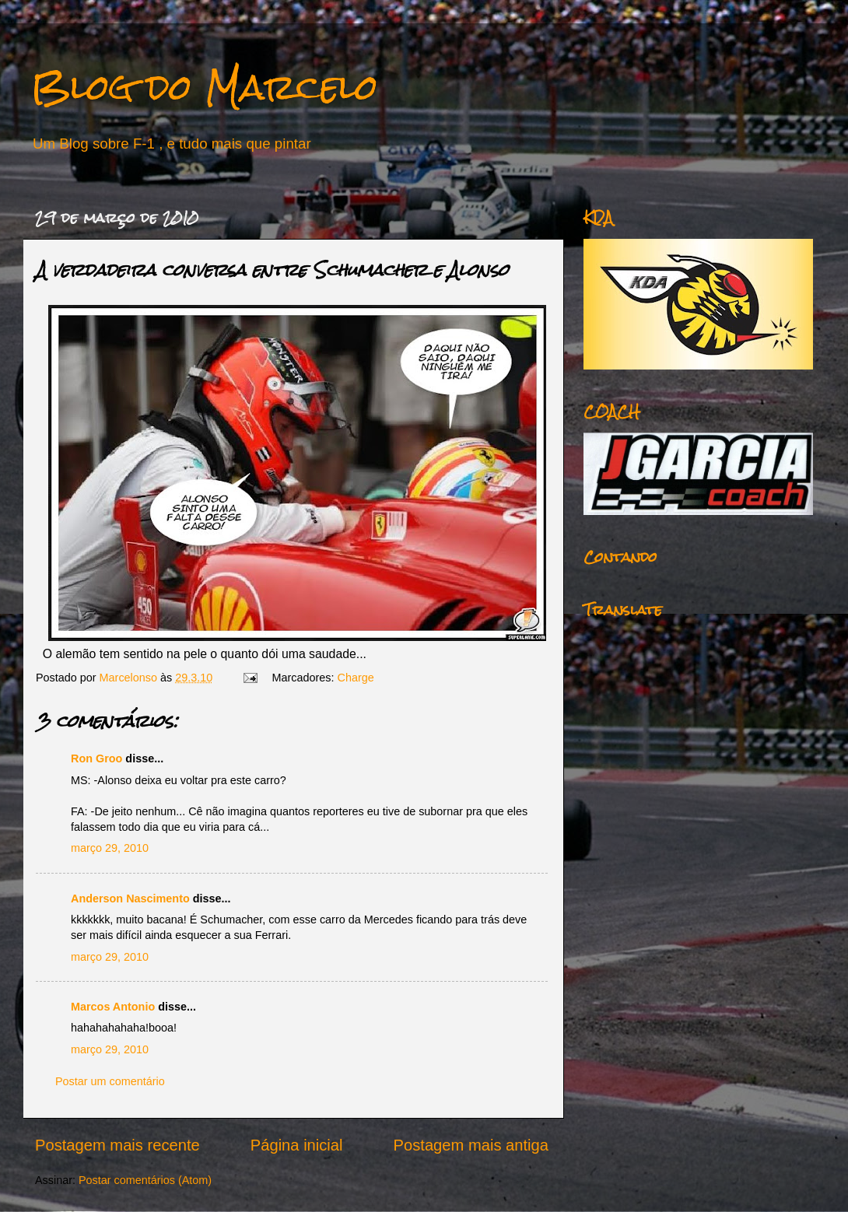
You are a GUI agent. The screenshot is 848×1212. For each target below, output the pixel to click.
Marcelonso (130, 677)
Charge (356, 677)
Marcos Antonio (113, 1006)
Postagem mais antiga (471, 1145)
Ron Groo (96, 758)
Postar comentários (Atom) (145, 1180)
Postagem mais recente (117, 1145)
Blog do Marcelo (204, 86)
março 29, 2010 (110, 848)
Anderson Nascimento (130, 898)
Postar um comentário (110, 1081)
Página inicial (297, 1145)
